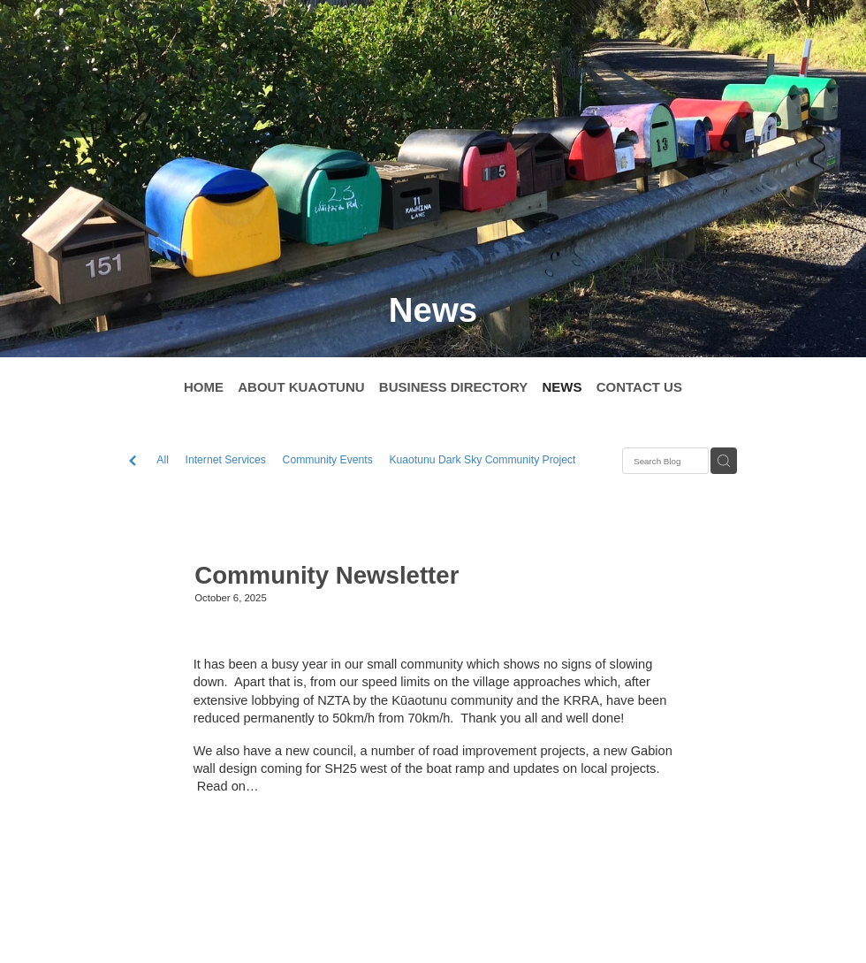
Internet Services (226, 460)
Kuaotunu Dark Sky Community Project (482, 460)
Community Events (328, 460)
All (162, 460)
